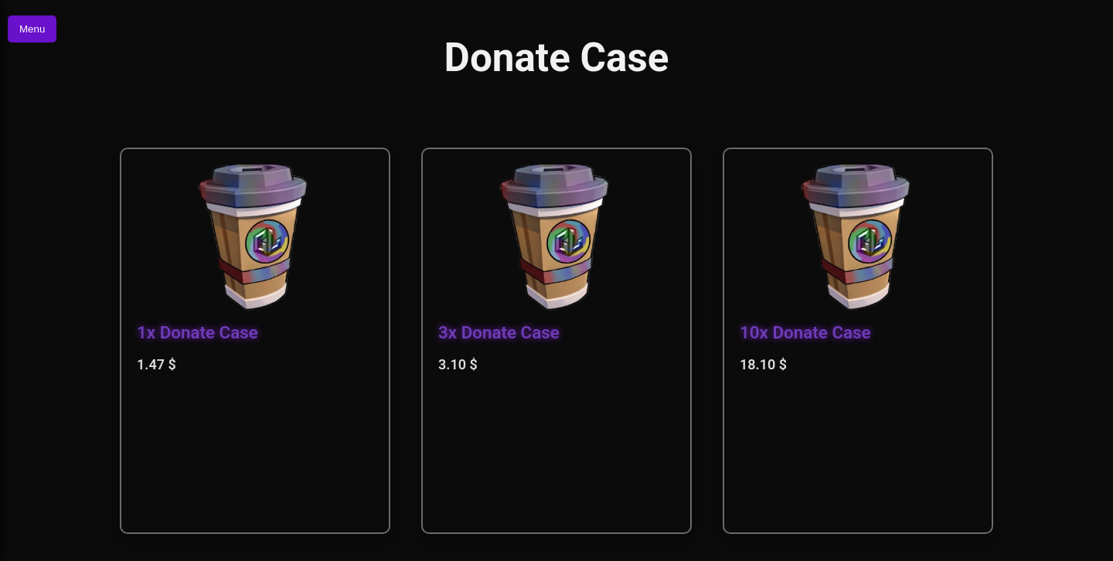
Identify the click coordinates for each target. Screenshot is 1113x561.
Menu (32, 29)
